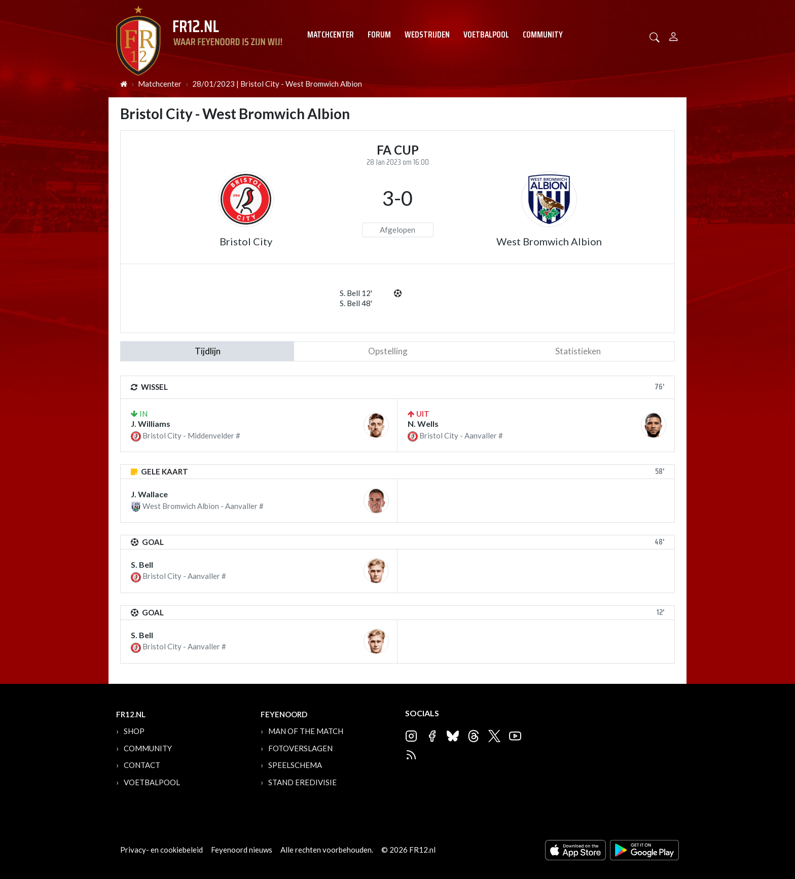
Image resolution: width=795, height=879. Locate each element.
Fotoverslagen (300, 748)
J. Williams (150, 423)
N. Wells (423, 423)
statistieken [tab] (578, 351)
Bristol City (246, 241)
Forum (379, 34)
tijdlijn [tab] (208, 351)
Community (543, 34)
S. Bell (142, 564)
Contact (142, 765)
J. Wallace (149, 494)
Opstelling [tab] (388, 351)
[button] (654, 36)
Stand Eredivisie (302, 782)
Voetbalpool (486, 34)
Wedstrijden (427, 34)
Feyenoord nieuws (241, 849)
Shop (134, 731)
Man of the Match (305, 731)
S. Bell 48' (356, 303)
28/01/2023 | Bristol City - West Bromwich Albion (277, 83)
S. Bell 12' (356, 293)
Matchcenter (330, 34)
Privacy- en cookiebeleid (161, 849)
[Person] (673, 35)
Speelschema (295, 765)
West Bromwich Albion (549, 241)
